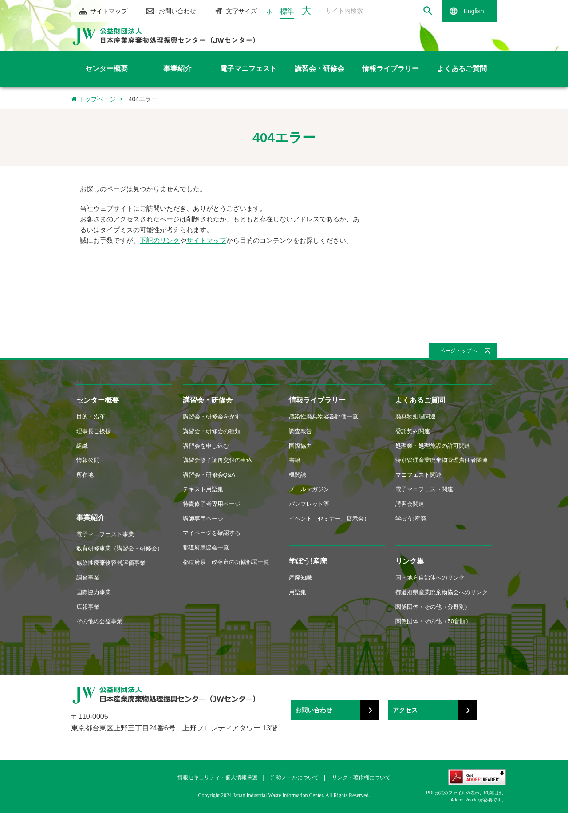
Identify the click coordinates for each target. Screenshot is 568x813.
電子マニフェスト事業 (105, 534)
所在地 (85, 474)
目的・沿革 (90, 416)
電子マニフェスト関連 (424, 489)
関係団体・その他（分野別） (432, 607)
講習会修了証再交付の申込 (217, 460)
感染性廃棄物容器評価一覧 (323, 416)
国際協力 (300, 445)
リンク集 (409, 561)
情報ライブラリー (317, 400)
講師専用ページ (203, 518)
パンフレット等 (309, 504)
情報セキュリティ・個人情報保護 (217, 777)
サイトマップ (108, 11)
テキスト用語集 (203, 489)
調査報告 (300, 431)
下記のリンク (160, 240)
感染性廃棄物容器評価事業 (111, 563)
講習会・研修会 (208, 400)
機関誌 (297, 474)
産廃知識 (300, 577)
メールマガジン (309, 489)
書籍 (294, 460)
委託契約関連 (412, 431)
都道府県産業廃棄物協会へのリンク (441, 592)
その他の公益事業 (99, 621)
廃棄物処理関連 (415, 416)
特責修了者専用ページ (212, 504)
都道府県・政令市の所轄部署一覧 (226, 562)
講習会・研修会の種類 (212, 431)
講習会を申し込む (206, 445)
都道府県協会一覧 (206, 547)
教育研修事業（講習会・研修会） (119, 548)
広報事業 (87, 607)
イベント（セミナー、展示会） (329, 518)
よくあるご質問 (420, 400)
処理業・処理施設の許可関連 (432, 445)
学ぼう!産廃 (308, 561)
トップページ (93, 99)
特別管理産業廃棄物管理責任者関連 (441, 460)
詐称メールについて (295, 777)
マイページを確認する (212, 532)
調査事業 (87, 577)
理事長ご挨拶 (93, 431)
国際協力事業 (93, 592)
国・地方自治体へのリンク (430, 577)
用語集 (297, 592)
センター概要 (97, 400)
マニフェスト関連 (418, 474)
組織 (82, 445)
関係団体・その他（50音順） (433, 621)
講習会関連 (409, 504)
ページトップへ (458, 350)
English (474, 11)
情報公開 (87, 460)
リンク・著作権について (361, 777)
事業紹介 (90, 517)
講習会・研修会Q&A (209, 474)
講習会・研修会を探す (212, 416)
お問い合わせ (177, 11)
